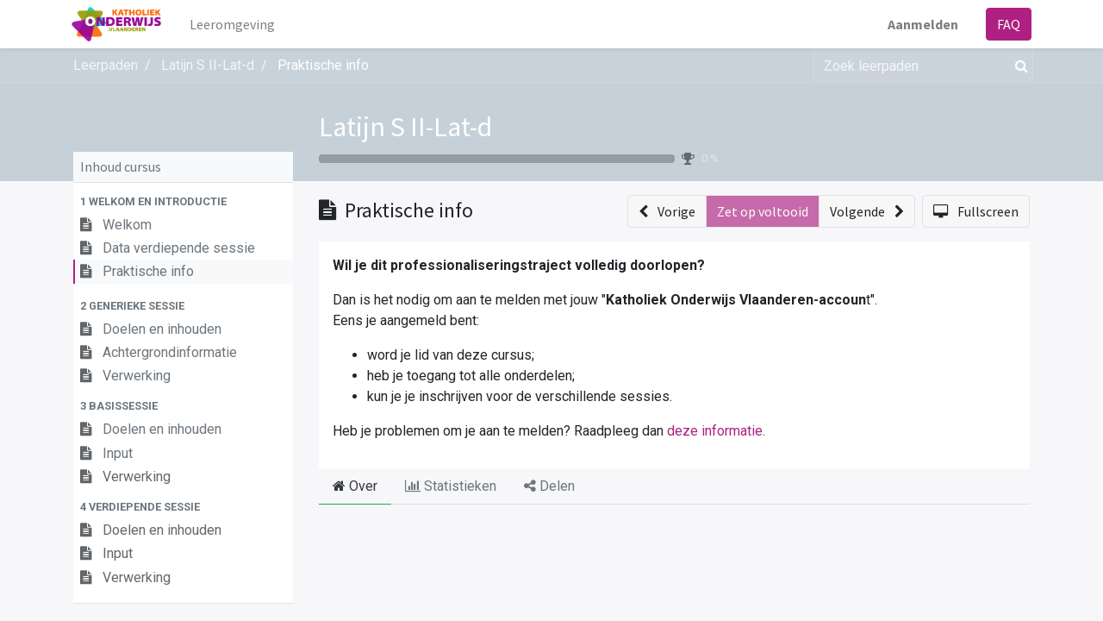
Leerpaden (105, 65)
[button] (183, 201)
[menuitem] (234, 24)
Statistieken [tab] (450, 486)
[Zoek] (1018, 65)
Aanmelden (921, 24)
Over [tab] (355, 486)
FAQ (1007, 24)
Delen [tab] (549, 486)
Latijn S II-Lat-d (405, 127)
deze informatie (715, 431)
